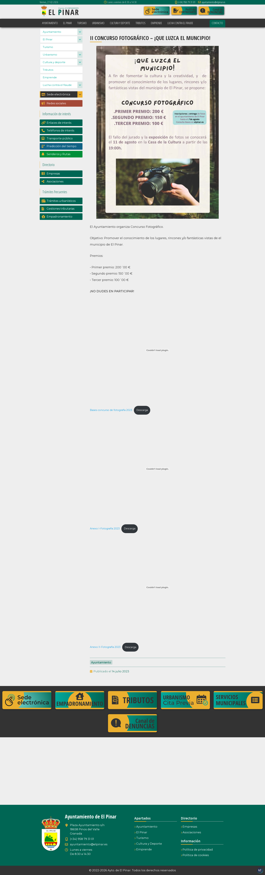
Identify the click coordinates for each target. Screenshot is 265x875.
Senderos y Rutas (58, 161)
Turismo (48, 54)
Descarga (142, 410)
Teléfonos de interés (60, 138)
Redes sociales (56, 111)
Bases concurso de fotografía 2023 (111, 410)
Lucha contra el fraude (57, 92)
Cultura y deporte (54, 69)
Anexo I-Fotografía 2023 (105, 528)
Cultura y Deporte (148, 843)
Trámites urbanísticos (61, 208)
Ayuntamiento (101, 662)
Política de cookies (195, 855)
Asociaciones (55, 189)
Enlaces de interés (59, 130)
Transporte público (60, 146)
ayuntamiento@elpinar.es (211, 2)
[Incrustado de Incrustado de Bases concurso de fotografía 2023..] (157, 350)
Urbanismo (50, 62)
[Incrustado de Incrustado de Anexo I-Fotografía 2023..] (157, 468)
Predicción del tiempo (61, 153)
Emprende (50, 84)
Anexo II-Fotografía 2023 (105, 647)
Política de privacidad (197, 849)
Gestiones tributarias (60, 216)
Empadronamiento (59, 224)
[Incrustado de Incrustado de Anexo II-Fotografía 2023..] (157, 587)
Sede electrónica (56, 102)
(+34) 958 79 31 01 (185, 2)
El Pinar (47, 46)
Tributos (48, 77)
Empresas (53, 181)
